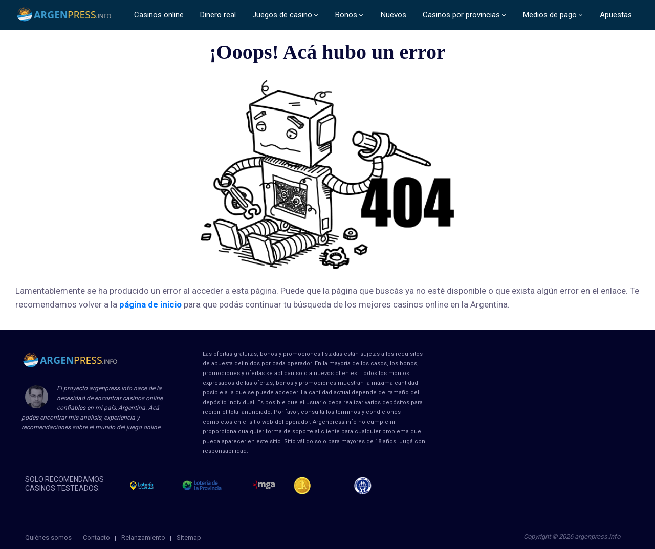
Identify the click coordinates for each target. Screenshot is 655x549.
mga (264, 485)
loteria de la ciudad (151, 485)
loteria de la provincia (213, 485)
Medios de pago (550, 14)
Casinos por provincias (461, 14)
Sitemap (189, 537)
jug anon (367, 485)
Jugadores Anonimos (306, 485)
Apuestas (616, 14)
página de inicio (150, 304)
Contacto (96, 537)
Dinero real (218, 14)
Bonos (346, 14)
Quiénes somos (48, 537)
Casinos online (159, 14)
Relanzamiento (143, 537)
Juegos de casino (282, 14)
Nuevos (393, 14)
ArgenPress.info (64, 15)
